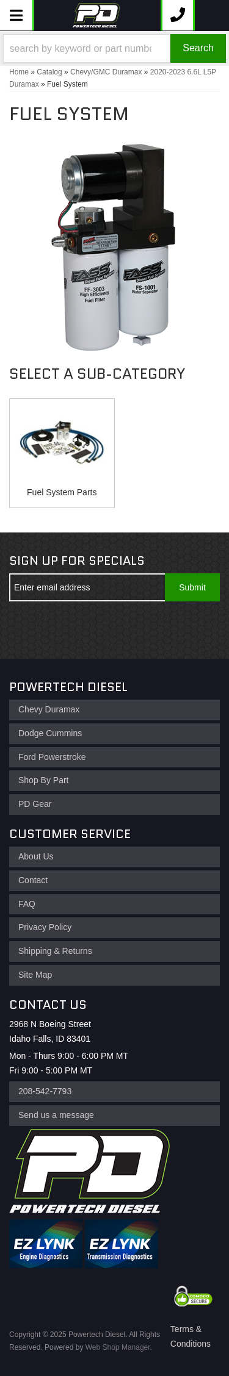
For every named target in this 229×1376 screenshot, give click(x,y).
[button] (114, 48)
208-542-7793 (44, 1091)
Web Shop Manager (117, 1347)
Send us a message (56, 1115)
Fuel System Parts (61, 492)
